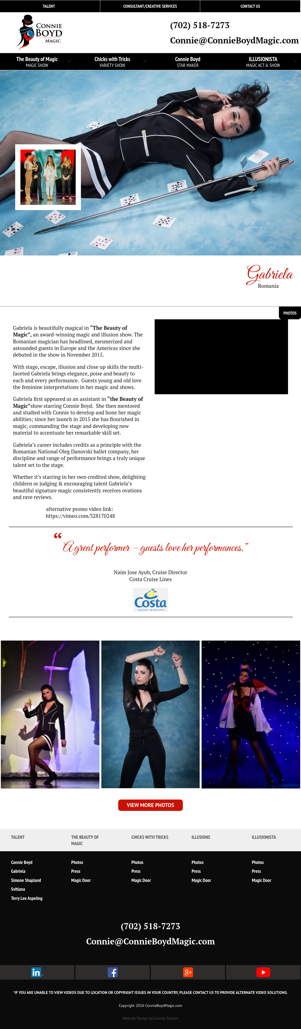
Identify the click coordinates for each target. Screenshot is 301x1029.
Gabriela (18, 871)
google (188, 972)
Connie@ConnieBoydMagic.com (234, 40)
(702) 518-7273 (199, 25)
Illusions (201, 837)
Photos (290, 313)
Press (75, 871)
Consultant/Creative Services (150, 6)
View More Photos (150, 804)
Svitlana (18, 889)
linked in (37, 972)
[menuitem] (150, 6)
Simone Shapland (26, 880)
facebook (112, 972)
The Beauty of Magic (85, 840)
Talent (18, 837)
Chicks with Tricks (112, 61)
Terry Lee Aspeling (27, 898)
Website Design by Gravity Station (150, 1018)
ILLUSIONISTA (263, 61)
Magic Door (81, 880)
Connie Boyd (187, 61)
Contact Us (250, 6)
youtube (263, 972)
